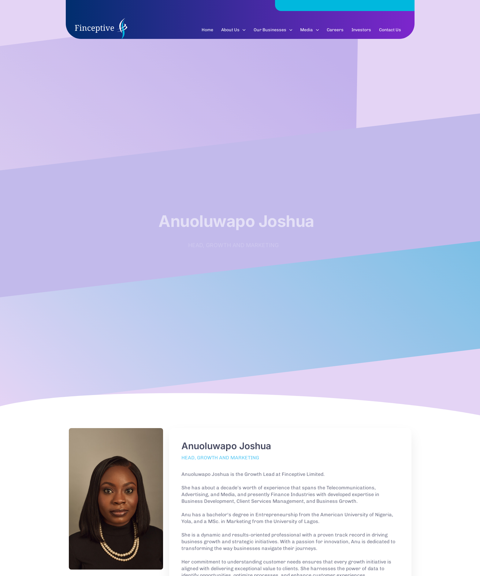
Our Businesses (273, 33)
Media (309, 33)
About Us (233, 33)
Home (207, 33)
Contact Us (390, 33)
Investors (361, 33)
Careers (335, 33)
